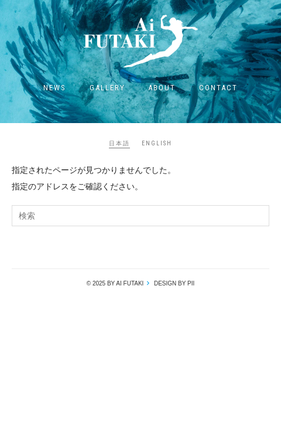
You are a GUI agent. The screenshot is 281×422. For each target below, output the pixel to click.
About (162, 87)
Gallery (107, 87)
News (54, 87)
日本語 (119, 143)
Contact (218, 87)
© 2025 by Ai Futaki (115, 283)
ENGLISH (157, 143)
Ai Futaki (140, 41)
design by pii (173, 283)
